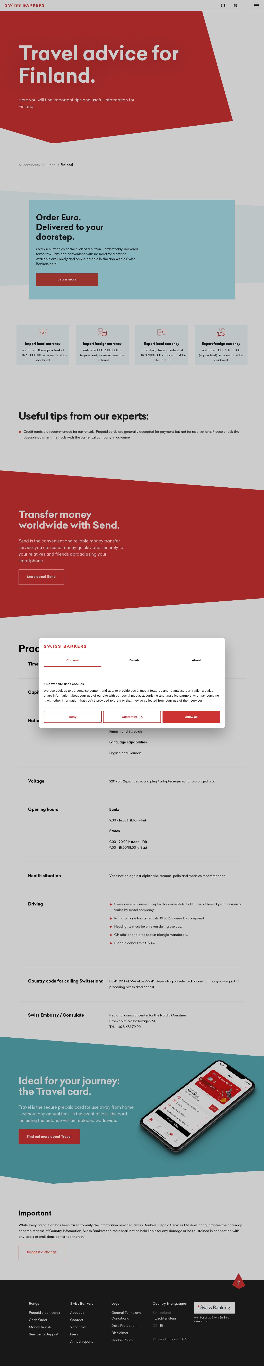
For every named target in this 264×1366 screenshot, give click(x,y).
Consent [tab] (72, 660)
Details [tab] (134, 660)
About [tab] (196, 660)
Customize (132, 717)
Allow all (191, 717)
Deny (73, 717)
